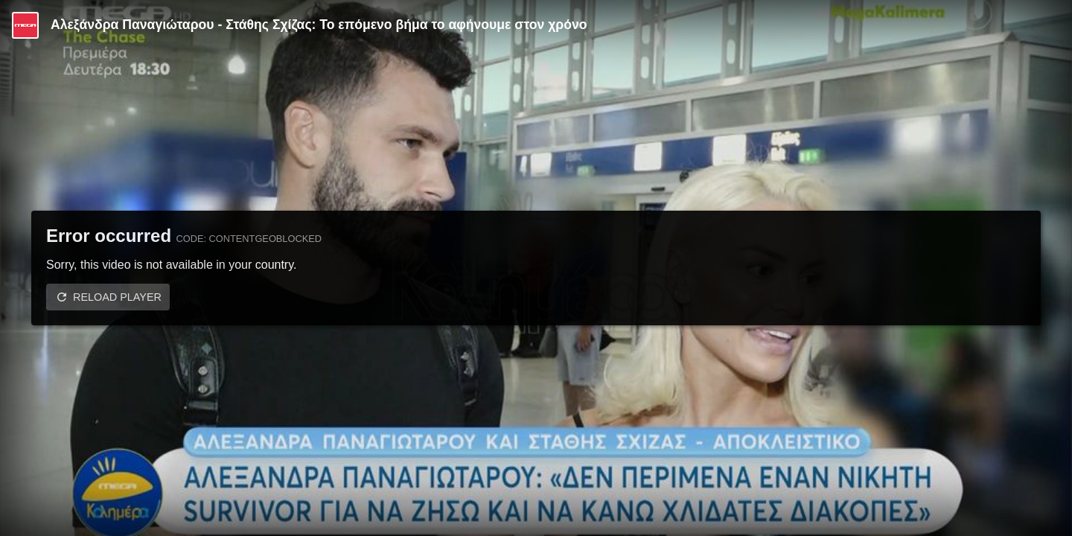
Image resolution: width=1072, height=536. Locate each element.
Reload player (117, 297)
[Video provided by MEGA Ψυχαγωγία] (25, 25)
